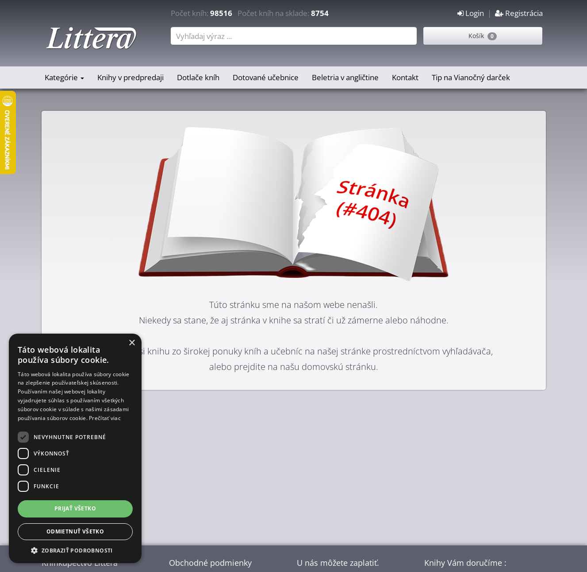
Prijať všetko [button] (75, 508)
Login (470, 13)
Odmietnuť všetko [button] (75, 531)
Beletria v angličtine (345, 77)
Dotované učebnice (266, 77)
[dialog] (75, 448)
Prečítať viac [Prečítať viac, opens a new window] (105, 418)
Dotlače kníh (198, 77)
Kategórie (64, 77)
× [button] (131, 343)
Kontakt (405, 77)
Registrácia (519, 13)
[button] (75, 550)
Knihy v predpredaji (130, 77)
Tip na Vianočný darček (471, 77)
